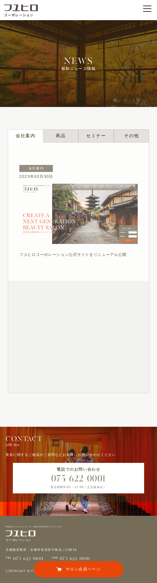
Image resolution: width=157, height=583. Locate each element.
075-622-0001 (78, 479)
